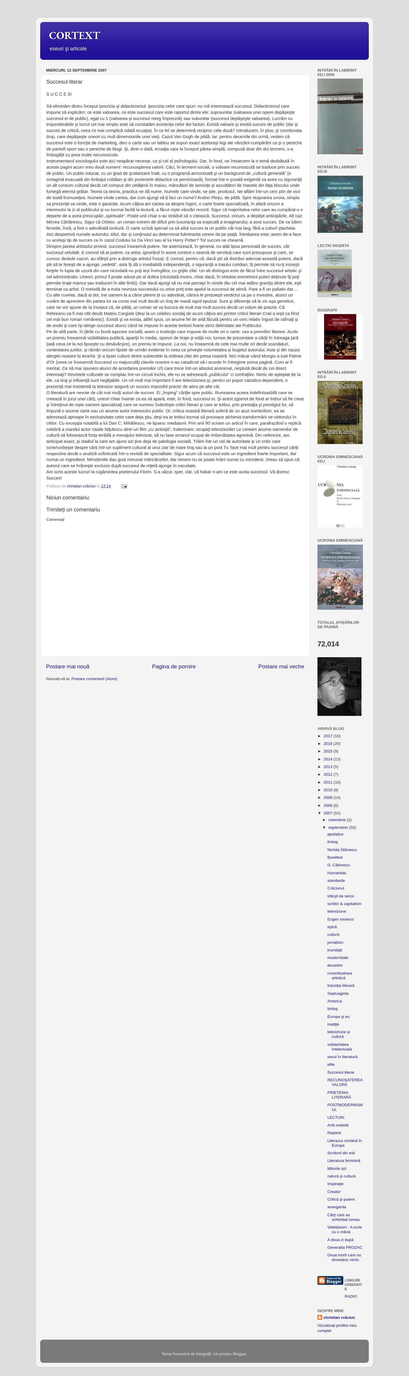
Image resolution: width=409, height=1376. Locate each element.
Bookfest (335, 857)
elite (331, 1064)
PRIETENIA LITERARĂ (339, 1094)
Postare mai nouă (67, 666)
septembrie (338, 827)
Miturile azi (337, 1168)
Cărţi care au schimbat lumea (343, 1217)
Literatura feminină (343, 1160)
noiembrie (337, 820)
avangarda (336, 1207)
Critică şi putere (341, 1199)
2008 (329, 805)
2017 (329, 736)
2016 (329, 743)
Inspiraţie (335, 1184)
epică (332, 927)
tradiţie (333, 1024)
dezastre (335, 965)
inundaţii (334, 950)
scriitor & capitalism (344, 903)
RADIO (351, 1296)
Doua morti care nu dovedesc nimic (344, 1257)
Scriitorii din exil (341, 1153)
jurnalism (335, 942)
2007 (329, 813)
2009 (329, 797)
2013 (329, 767)
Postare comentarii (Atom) (94, 679)
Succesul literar (340, 1072)
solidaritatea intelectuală (339, 1046)
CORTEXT (74, 35)
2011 (329, 782)
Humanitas (337, 873)
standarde (336, 880)
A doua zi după (340, 1240)
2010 (329, 790)
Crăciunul (335, 888)
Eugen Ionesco (340, 919)
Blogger (239, 1354)
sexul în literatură (342, 1057)
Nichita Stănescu (342, 850)
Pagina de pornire (174, 666)
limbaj (332, 842)
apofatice (335, 834)
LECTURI (335, 1117)
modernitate (337, 957)
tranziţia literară (340, 985)
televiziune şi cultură (338, 1034)
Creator (334, 1191)
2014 (329, 759)
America (334, 1001)
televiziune (336, 911)
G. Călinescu (338, 865)
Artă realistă (338, 1125)
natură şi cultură (341, 1176)
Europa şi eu (338, 1016)
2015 (329, 751)
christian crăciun (339, 1317)
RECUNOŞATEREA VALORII (345, 1082)
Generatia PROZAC (344, 1247)
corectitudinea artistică (339, 975)
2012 (329, 774)
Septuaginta (338, 993)
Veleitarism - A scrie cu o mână (344, 1229)
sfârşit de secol (340, 896)
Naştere (334, 1133)
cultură (333, 934)
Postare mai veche (281, 666)
